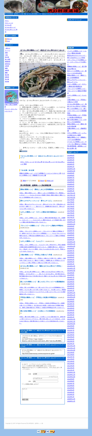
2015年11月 (71, 244)
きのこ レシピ (29, 162)
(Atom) (42, 181)
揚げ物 (7, 75)
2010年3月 (70, 392)
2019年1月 (70, 166)
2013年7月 (70, 304)
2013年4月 (70, 310)
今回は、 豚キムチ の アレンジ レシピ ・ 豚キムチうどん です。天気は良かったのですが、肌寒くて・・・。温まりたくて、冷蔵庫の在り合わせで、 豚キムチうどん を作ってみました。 (42, 206)
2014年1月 (70, 290)
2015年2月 (70, 262)
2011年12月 (71, 346)
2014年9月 (70, 273)
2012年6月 (70, 332)
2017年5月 (70, 208)
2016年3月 (70, 237)
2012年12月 (71, 319)
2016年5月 (70, 235)
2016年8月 (70, 228)
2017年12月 (71, 193)
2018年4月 (70, 184)
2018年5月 (70, 182)
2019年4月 (70, 160)
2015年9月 (70, 248)
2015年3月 (70, 259)
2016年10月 (71, 224)
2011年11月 (71, 348)
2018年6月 (70, 180)
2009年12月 (71, 399)
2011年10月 (71, 350)
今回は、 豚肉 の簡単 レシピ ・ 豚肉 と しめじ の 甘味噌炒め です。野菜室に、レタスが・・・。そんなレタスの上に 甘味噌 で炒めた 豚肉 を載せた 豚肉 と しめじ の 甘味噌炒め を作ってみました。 (42, 195)
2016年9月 (70, 226)
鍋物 (6, 68)
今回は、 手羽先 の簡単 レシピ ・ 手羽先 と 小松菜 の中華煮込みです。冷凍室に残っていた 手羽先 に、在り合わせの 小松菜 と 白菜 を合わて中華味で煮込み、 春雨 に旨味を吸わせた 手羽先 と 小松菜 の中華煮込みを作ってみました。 (42, 305)
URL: (30, 382)
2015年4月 (70, 257)
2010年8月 (70, 381)
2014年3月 (70, 286)
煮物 (25, 14)
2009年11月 (71, 401)
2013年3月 (70, 313)
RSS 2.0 (9, 39)
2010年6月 (70, 386)
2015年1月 (70, 264)
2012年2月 (70, 341)
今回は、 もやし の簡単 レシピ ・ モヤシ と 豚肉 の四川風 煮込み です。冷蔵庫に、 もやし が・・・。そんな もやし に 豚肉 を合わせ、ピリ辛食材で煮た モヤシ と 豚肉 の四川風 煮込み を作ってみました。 (42, 220)
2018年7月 (70, 177)
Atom (8, 41)
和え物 (7, 79)
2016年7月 (70, 231)
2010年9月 (70, 379)
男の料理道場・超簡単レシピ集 (14, 14)
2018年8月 (70, 175)
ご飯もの (7, 48)
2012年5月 (70, 335)
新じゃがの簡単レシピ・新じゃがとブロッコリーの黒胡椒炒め (77, 111)
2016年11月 (71, 222)
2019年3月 (70, 162)
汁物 (6, 55)
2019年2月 (70, 164)
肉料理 (7, 70)
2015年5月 (70, 255)
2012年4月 (70, 337)
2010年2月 (70, 394)
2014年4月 (70, 284)
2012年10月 (71, 324)
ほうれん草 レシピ (49, 162)
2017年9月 (70, 200)
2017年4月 (70, 211)
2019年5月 (70, 158)
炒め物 (7, 81)
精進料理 (7, 61)
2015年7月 (70, 251)
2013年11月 (71, 295)
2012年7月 (70, 330)
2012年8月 (70, 328)
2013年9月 (70, 299)
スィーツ (7, 50)
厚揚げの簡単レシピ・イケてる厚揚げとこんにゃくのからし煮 (40, 173)
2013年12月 (71, 293)
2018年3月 (70, 186)
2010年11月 (71, 374)
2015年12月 (71, 242)
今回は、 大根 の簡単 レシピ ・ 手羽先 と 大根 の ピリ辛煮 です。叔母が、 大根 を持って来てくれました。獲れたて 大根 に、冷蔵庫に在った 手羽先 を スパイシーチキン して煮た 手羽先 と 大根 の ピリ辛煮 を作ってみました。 (42, 260)
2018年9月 (70, 173)
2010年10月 (71, 377)
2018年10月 (71, 171)
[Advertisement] (79, 34)
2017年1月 (70, 217)
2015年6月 (70, 253)
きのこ (22, 162)
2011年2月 (70, 368)
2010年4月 (70, 390)
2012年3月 (70, 339)
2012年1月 (70, 344)
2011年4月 (70, 363)
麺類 (6, 72)
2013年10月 (71, 297)
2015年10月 (71, 246)
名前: (30, 374)
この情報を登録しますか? (30, 384)
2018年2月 (70, 189)
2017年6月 (70, 206)
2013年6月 (70, 306)
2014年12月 (71, 266)
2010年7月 (70, 383)
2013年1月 (70, 317)
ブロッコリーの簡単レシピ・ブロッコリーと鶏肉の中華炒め (77, 91)
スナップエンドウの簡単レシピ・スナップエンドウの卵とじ (77, 62)
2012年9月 (70, 326)
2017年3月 (70, 213)
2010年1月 (70, 397)
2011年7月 (70, 357)
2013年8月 (70, 301)
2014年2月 (70, 288)
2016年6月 (70, 233)
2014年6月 (70, 279)
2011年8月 (70, 355)
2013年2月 (70, 315)
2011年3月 (70, 366)
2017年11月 (71, 195)
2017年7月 (70, 204)
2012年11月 (71, 321)
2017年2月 (70, 215)
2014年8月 (70, 275)
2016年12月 (71, 220)
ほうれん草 (38, 162)
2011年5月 (70, 361)
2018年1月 (70, 191)
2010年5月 (70, 388)
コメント (42, 395)
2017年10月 (71, 197)
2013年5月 (70, 308)
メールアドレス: (53, 377)
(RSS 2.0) (50, 181)
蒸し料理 (7, 59)
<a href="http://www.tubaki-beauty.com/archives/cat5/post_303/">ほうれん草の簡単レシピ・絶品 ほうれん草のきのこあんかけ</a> (42, 340)
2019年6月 (70, 155)
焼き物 (7, 57)
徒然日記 (7, 64)
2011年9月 (70, 352)
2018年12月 (71, 169)
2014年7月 (70, 277)
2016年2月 (70, 239)
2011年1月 (70, 370)
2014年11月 (71, 268)
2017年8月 (70, 202)
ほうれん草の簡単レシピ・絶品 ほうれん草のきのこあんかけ (44, 14)
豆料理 (7, 66)
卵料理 (7, 77)
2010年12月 (71, 372)
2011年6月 (70, 359)
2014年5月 (70, 282)
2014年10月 (71, 270)
